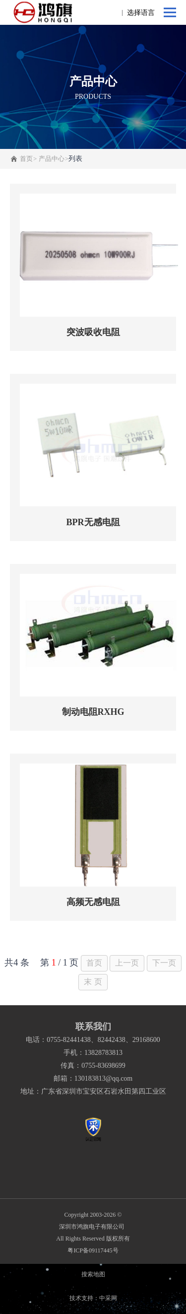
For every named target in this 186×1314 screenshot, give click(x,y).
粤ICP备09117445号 (92, 1250)
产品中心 (51, 158)
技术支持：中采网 (93, 1298)
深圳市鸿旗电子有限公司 (93, 1226)
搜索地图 (93, 1274)
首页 (26, 158)
